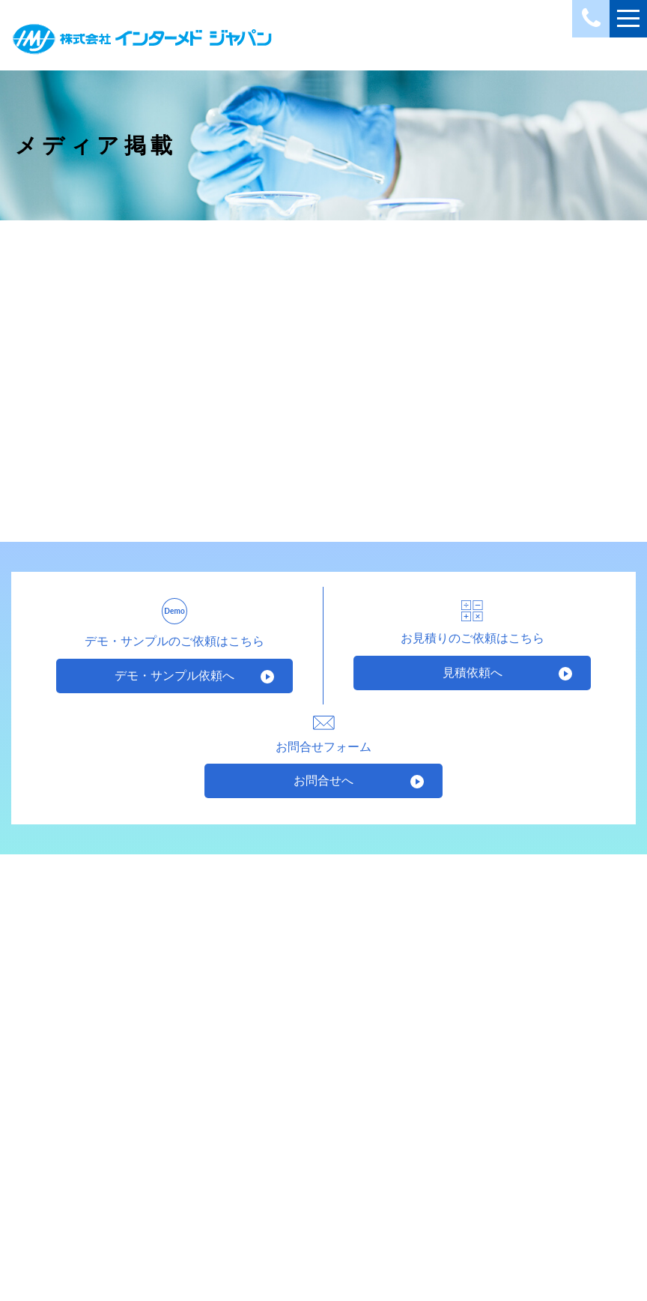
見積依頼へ (472, 672)
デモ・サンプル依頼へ (174, 675)
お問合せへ (323, 780)
